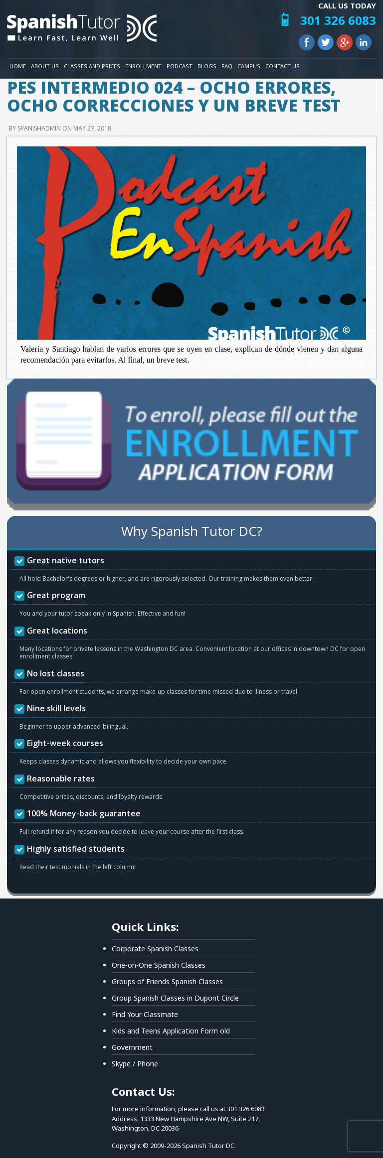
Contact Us (282, 66)
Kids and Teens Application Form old (171, 1030)
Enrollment (143, 66)
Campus (248, 66)
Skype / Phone (135, 1063)
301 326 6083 (338, 20)
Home (17, 66)
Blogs (206, 66)
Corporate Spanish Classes (155, 948)
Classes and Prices (92, 66)
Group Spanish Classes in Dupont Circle (175, 998)
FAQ (226, 66)
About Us (45, 66)
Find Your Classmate (145, 1014)
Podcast (179, 66)
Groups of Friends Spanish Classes (167, 981)
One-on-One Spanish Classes (158, 965)
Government (132, 1047)
